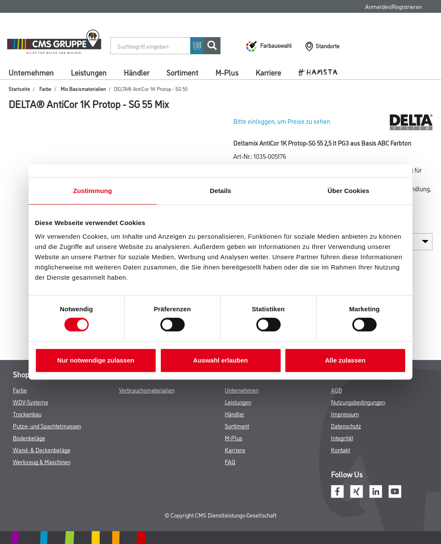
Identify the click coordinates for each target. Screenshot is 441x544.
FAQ (230, 461)
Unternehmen (31, 72)
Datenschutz (346, 425)
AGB (336, 390)
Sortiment (182, 72)
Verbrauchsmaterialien (146, 390)
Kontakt (340, 449)
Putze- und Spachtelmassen (47, 425)
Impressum (345, 413)
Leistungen (89, 72)
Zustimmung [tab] (92, 190)
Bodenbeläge (29, 437)
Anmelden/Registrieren (393, 6)
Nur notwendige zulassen (95, 360)
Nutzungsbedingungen (358, 402)
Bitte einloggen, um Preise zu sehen (281, 121)
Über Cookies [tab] (348, 190)
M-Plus (226, 72)
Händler (136, 72)
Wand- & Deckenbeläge (41, 449)
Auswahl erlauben (220, 360)
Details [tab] (220, 190)
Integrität (342, 437)
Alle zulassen (345, 360)
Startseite (19, 88)
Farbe (45, 88)
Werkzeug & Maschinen (41, 461)
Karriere (268, 72)
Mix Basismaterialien (83, 88)
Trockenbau (27, 413)
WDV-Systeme (30, 402)
